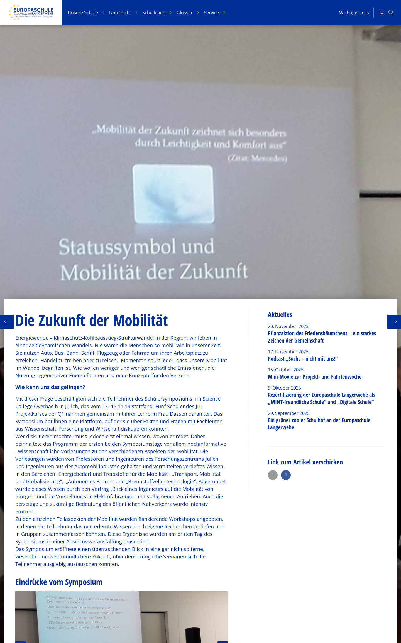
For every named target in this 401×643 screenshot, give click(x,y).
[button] (273, 475)
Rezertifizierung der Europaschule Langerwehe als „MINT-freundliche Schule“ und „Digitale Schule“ (321, 398)
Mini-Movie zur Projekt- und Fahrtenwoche (314, 376)
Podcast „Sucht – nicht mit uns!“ (303, 358)
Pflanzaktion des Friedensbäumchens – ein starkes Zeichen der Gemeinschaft (322, 336)
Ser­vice (211, 12)
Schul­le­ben (153, 12)
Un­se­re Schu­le (83, 12)
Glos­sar (185, 12)
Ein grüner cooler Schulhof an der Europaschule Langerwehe (319, 423)
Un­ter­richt (120, 12)
